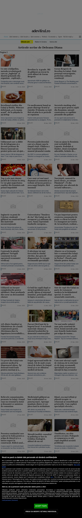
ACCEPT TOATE (41, 506)
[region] (41, 486)
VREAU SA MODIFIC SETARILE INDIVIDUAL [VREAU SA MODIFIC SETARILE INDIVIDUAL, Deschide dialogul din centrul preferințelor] (41, 512)
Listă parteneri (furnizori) (10, 500)
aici (52, 477)
